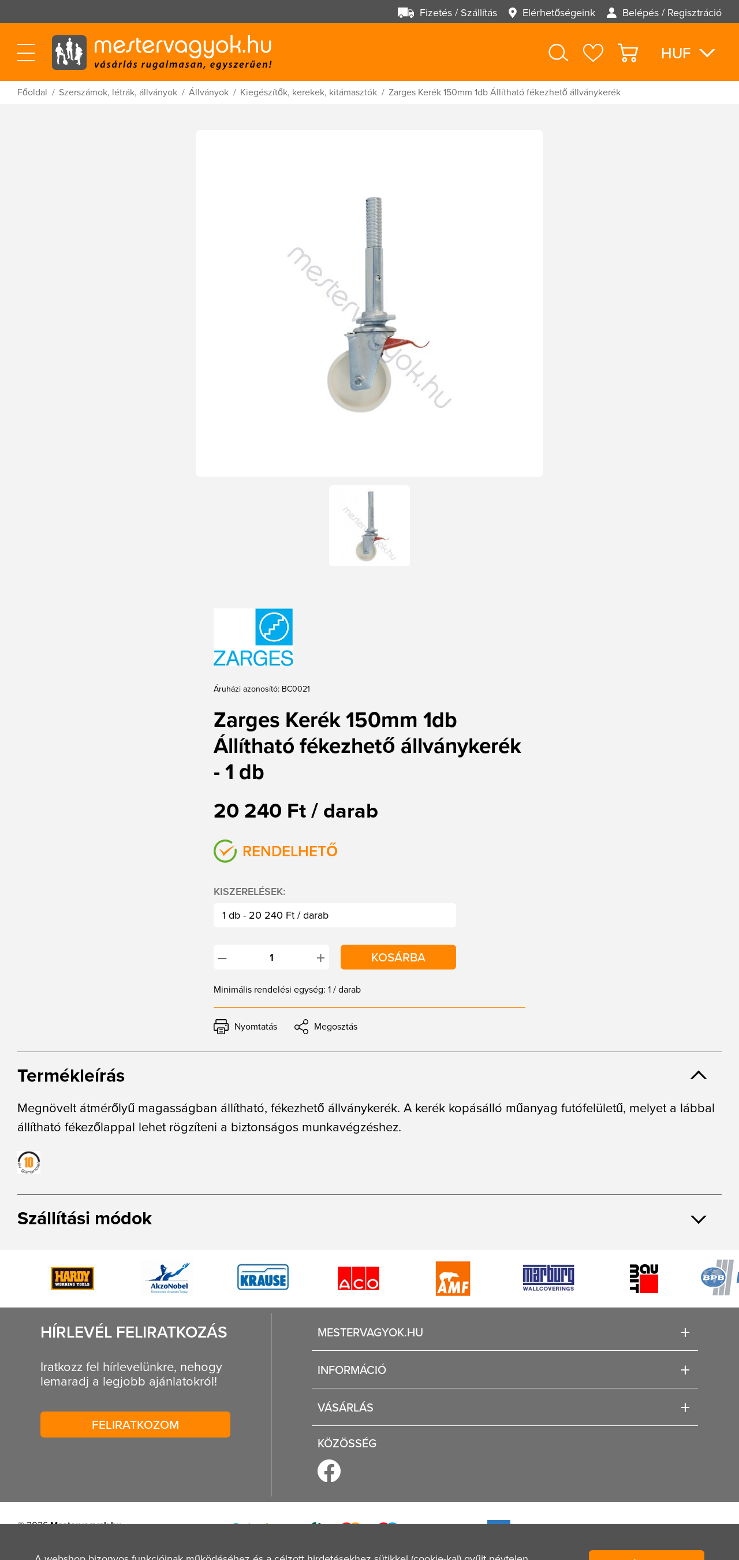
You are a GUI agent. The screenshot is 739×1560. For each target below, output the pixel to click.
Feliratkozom (135, 1424)
